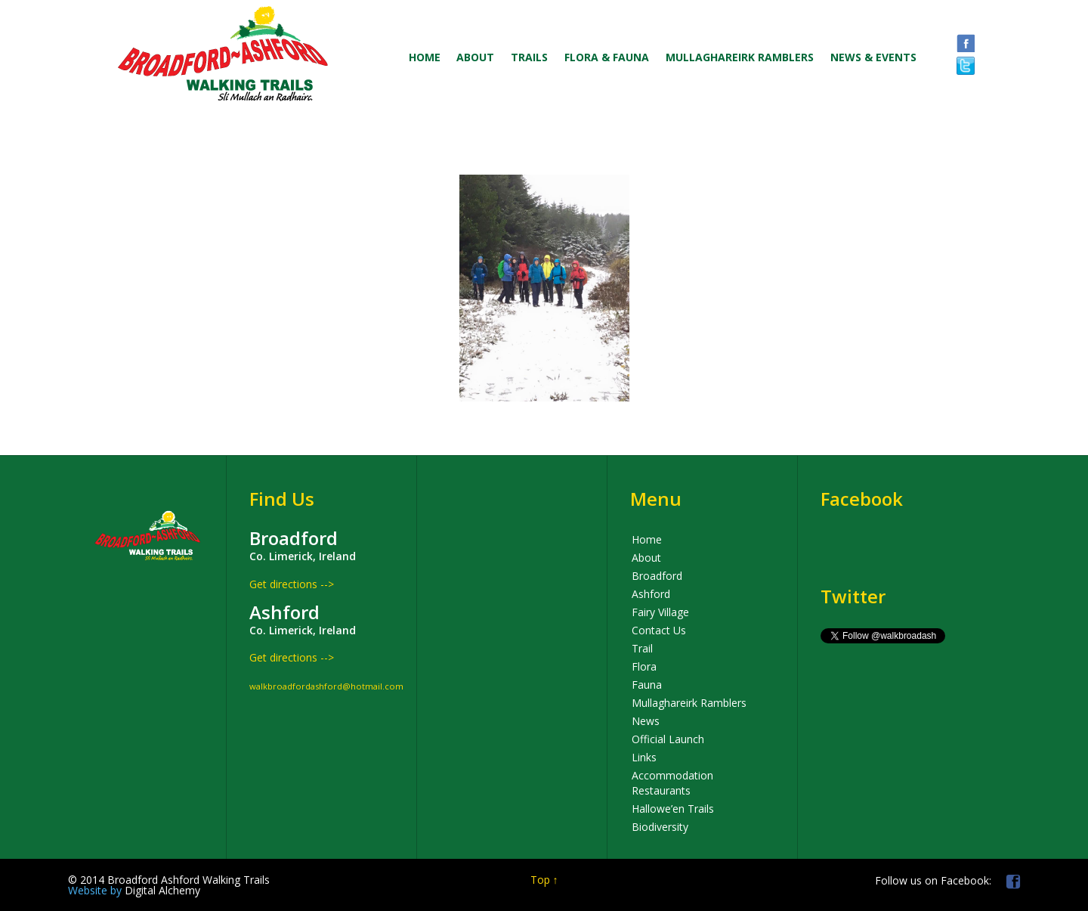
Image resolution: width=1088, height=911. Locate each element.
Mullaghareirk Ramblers (689, 703)
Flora (644, 666)
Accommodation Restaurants (672, 783)
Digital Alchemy (134, 890)
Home (647, 539)
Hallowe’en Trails (673, 808)
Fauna (647, 684)
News (646, 721)
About (646, 557)
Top (540, 879)
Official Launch (668, 739)
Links (644, 757)
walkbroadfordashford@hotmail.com (326, 686)
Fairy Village (660, 612)
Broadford (657, 576)
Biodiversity (660, 827)
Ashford (651, 594)
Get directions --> (291, 584)
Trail (642, 648)
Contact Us (659, 630)
